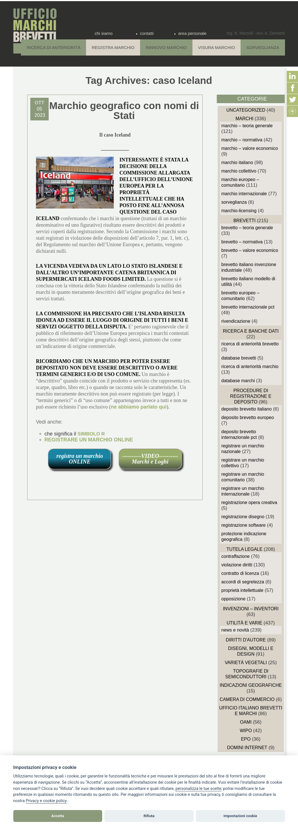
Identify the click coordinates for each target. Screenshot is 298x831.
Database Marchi (238, 380)
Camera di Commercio (247, 699)
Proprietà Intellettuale (242, 590)
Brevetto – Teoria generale (247, 227)
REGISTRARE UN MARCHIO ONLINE (88, 440)
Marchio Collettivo (238, 171)
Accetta (57, 816)
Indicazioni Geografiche (251, 685)
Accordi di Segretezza (242, 581)
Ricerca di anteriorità (53, 47)
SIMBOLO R (91, 434)
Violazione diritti (236, 564)
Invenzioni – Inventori (250, 608)
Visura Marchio (216, 47)
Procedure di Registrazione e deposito (250, 396)
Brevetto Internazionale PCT (248, 307)
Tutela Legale (244, 549)
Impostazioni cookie (240, 816)
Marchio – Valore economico (249, 148)
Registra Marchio (113, 47)
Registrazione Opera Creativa (249, 502)
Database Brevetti (238, 358)
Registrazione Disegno (242, 516)
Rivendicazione (235, 321)
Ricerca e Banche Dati (250, 331)
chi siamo (104, 33)
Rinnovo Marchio (166, 47)
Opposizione (233, 598)
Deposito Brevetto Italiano (246, 409)
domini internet (247, 747)
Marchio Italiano (237, 162)
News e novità (235, 630)
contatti (147, 33)
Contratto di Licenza (240, 573)
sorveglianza (234, 202)
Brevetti (244, 220)
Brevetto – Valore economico (249, 250)
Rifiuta (148, 816)
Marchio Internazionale (244, 193)
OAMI (246, 722)
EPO (246, 739)
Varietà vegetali (246, 662)
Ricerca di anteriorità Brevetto (250, 343)
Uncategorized (245, 110)
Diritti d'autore (246, 639)
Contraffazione (235, 556)
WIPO (246, 730)
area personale (192, 33)
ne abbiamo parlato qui (138, 407)
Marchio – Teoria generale (247, 125)
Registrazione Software (243, 525)
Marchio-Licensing (239, 210)
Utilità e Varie (244, 622)
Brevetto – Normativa (242, 241)
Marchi (244, 118)
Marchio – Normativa (241, 139)
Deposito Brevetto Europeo (247, 417)
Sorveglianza (262, 47)
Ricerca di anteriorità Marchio (249, 366)
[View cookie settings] (198, 788)
